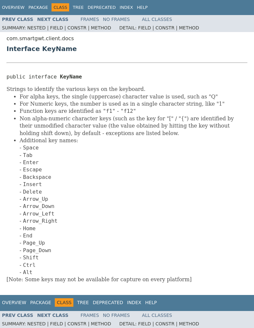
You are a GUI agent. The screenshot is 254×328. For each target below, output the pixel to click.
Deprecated (102, 7)
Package (38, 7)
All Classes (157, 19)
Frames (90, 19)
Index (126, 7)
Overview (13, 7)
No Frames (116, 19)
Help (142, 7)
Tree (78, 7)
